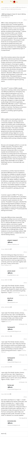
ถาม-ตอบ (12, 7)
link (21, 400)
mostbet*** (18, 379)
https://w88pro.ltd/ (6, 265)
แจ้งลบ (25, 20)
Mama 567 (8, 321)
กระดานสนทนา (5, 7)
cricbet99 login (16, 292)
